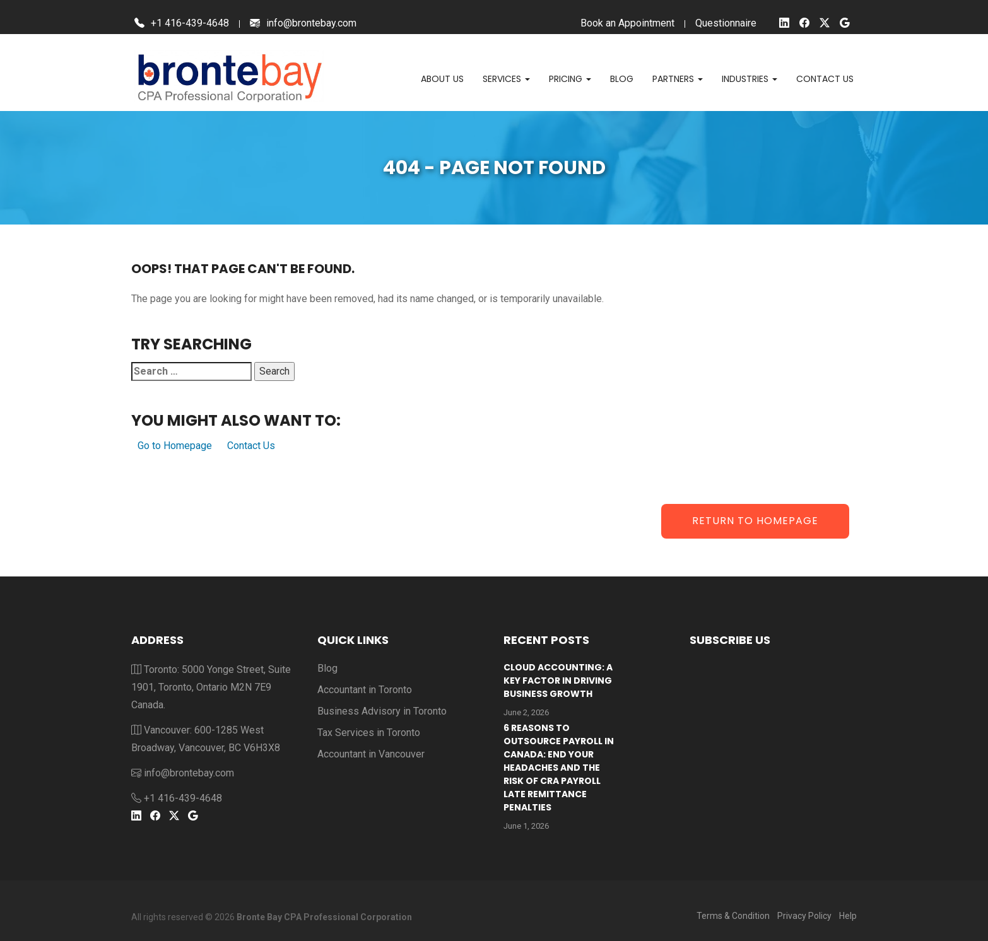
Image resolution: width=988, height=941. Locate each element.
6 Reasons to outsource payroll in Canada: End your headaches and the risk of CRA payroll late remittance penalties (558, 768)
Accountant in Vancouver (371, 754)
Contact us (825, 79)
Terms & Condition (733, 916)
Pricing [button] (570, 79)
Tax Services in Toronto (368, 733)
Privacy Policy (804, 916)
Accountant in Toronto (364, 690)
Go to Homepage (175, 446)
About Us (442, 79)
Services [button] (506, 79)
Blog (621, 79)
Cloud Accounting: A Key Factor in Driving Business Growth (558, 680)
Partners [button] (677, 79)
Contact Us (251, 446)
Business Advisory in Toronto (382, 711)
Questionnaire (725, 23)
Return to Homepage (755, 520)
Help (848, 916)
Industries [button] (749, 79)
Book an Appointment (627, 23)
